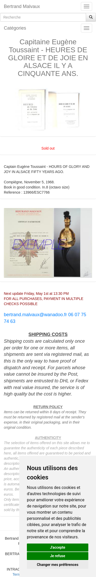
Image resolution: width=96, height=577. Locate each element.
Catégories (15, 28)
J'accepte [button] (57, 547)
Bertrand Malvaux (22, 6)
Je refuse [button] (57, 556)
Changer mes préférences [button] (57, 565)
